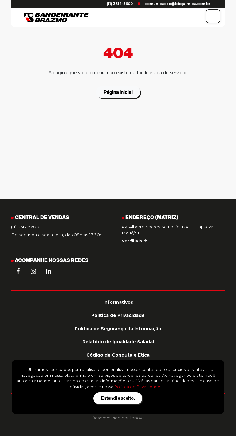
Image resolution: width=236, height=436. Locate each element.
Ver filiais (134, 240)
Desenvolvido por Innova (118, 418)
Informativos (118, 302)
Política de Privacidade (118, 315)
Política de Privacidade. (137, 386)
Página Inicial (118, 92)
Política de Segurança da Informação (118, 328)
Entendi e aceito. (118, 398)
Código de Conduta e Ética (118, 355)
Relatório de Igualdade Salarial (118, 342)
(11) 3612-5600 (120, 4)
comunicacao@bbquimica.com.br (177, 4)
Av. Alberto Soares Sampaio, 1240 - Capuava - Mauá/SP (169, 229)
